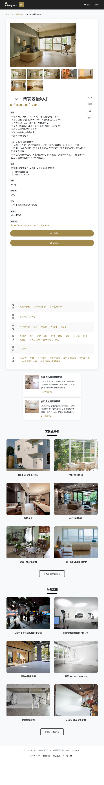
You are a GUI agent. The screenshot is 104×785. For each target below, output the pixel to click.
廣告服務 (57, 771)
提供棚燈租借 (69, 359)
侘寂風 (44, 328)
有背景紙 (41, 359)
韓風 (36, 328)
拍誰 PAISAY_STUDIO (76, 685)
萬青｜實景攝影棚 (28, 557)
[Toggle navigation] (22, 5)
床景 (57, 341)
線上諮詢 (52, 234)
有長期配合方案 (29, 362)
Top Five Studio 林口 (28, 458)
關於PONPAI (35, 771)
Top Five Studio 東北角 (76, 557)
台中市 (32, 318)
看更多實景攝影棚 (52, 569)
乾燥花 (23, 341)
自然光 (23, 337)
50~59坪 (24, 350)
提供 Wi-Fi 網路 (27, 359)
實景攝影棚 (25, 307)
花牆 (85, 337)
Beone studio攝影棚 (76, 734)
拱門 (31, 337)
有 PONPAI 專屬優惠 (50, 362)
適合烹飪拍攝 (55, 307)
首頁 (8, 15)
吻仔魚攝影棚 (28, 734)
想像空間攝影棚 (28, 685)
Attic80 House (76, 458)
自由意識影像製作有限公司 (76, 635)
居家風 (63, 328)
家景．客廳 (42, 337)
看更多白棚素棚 (52, 746)
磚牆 (60, 337)
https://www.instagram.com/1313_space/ (30, 226)
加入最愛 (52, 244)
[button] (96, 4)
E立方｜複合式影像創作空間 (28, 635)
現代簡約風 (25, 328)
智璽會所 (28, 508)
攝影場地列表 (17, 15)
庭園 (68, 337)
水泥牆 (76, 337)
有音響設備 (54, 359)
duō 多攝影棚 (75, 508)
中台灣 (23, 318)
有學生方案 (84, 359)
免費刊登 (47, 771)
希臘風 (54, 328)
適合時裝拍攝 (40, 307)
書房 (53, 337)
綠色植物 (47, 341)
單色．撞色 (34, 341)
